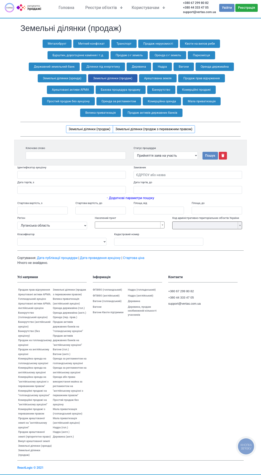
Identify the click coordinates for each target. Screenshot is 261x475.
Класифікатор (26, 234)
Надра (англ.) (61, 431)
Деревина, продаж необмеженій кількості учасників (142, 310)
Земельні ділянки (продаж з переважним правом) (153, 129)
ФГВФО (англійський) (106, 295)
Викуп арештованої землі (34, 441)
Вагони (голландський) (107, 301)
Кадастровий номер (126, 234)
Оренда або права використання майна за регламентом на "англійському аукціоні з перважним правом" (68, 386)
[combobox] (130, 225)
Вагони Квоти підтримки (108, 312)
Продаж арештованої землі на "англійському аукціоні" (32, 423)
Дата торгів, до (143, 182)
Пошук (210, 156)
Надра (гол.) (60, 427)
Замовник (140, 167)
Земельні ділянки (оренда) (35, 445)
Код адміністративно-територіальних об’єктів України (205, 217)
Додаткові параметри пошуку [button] (131, 198)
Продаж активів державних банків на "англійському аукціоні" (67, 340)
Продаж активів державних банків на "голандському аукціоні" (68, 326)
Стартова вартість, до (88, 203)
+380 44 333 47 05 (196, 7)
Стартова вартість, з (29, 203)
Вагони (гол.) (61, 349)
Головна (66, 7)
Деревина (134, 301)
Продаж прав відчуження (34, 289)
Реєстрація (246, 8)
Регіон (21, 217)
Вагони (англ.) (61, 354)
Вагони (97, 306)
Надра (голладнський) (142, 289)
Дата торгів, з (25, 182)
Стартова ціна (133, 258)
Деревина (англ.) (63, 436)
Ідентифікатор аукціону (31, 167)
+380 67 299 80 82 (196, 3)
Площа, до (198, 203)
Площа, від (140, 203)
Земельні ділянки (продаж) (89, 129)
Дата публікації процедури (57, 258)
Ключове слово (35, 148)
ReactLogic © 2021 (30, 467)
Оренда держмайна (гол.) (69, 308)
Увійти (227, 8)
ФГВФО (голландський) (107, 289)
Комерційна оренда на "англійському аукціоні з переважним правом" (33, 381)
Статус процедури (145, 148)
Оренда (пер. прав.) (65, 317)
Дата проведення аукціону (100, 258)
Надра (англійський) (140, 295)
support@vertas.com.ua (199, 12)
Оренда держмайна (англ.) (69, 312)
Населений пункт (105, 217)
